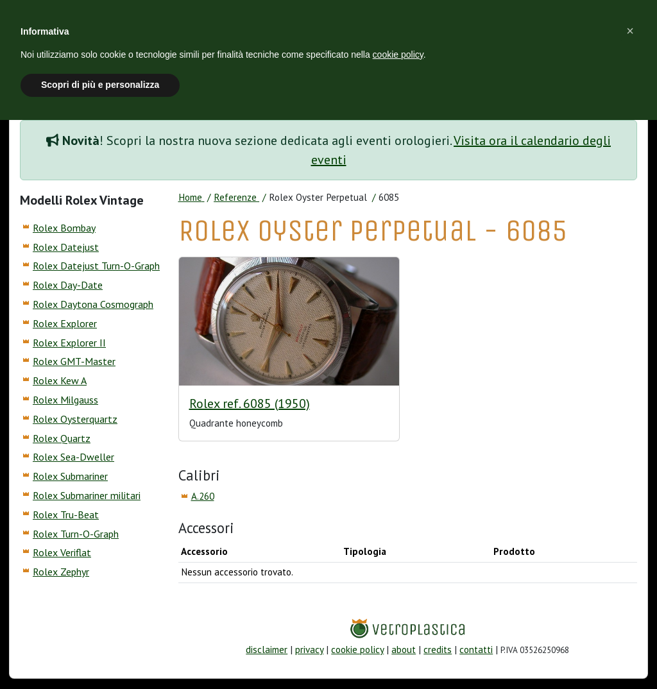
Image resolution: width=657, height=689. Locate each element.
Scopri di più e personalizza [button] (100, 85)
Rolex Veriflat (62, 552)
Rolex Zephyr (61, 571)
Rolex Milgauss (65, 399)
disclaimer (266, 649)
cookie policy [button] (398, 54)
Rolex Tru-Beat (66, 514)
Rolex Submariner (70, 476)
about (403, 649)
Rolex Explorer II (69, 342)
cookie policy (357, 649)
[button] (630, 31)
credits (437, 649)
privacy (309, 649)
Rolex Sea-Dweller (73, 456)
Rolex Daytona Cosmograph (93, 304)
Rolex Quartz (61, 438)
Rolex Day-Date (68, 284)
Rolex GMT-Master (74, 361)
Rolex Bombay (64, 227)
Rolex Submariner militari (87, 495)
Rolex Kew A (60, 380)
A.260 (202, 496)
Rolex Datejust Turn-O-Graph (96, 265)
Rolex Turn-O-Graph (76, 533)
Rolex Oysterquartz (75, 419)
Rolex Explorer (65, 323)
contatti (476, 649)
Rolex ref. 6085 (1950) (249, 403)
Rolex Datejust (66, 247)
